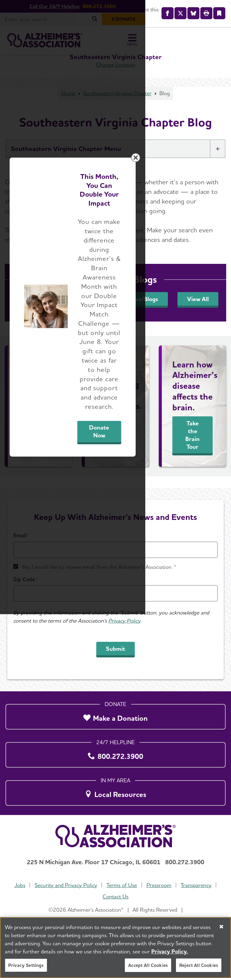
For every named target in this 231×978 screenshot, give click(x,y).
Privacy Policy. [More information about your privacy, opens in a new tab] (169, 951)
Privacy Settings (26, 965)
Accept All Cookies (148, 965)
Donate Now (163, 553)
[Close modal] (221, 403)
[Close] (221, 926)
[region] (115, 947)
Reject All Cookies (198, 965)
